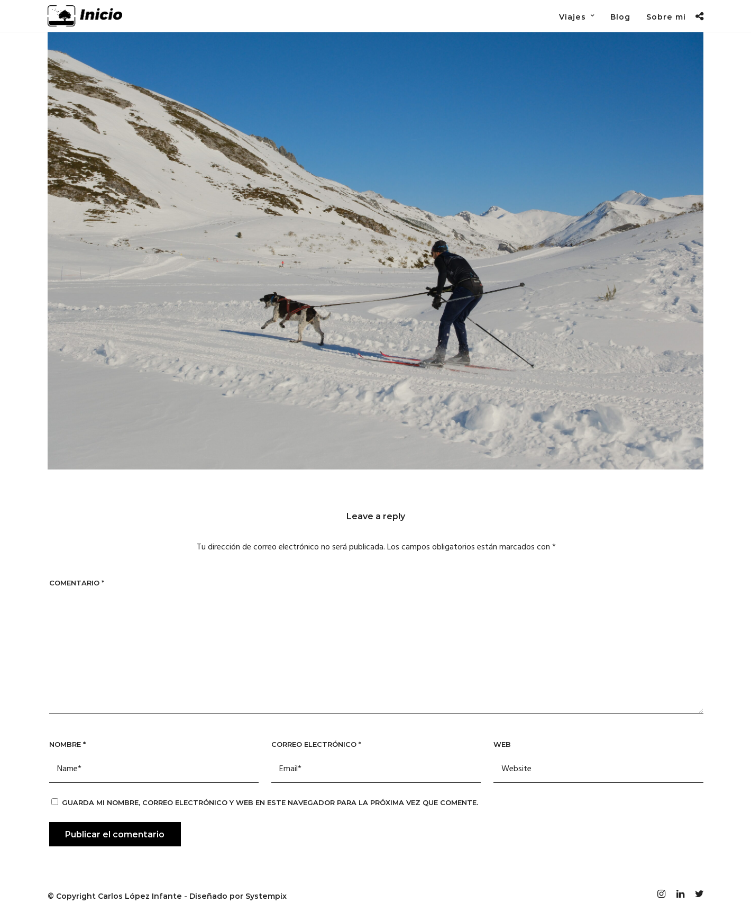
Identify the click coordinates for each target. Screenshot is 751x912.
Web (502, 744)
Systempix (266, 896)
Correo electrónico (316, 744)
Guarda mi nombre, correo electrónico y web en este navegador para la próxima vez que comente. (270, 802)
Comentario (76, 583)
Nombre (67, 744)
